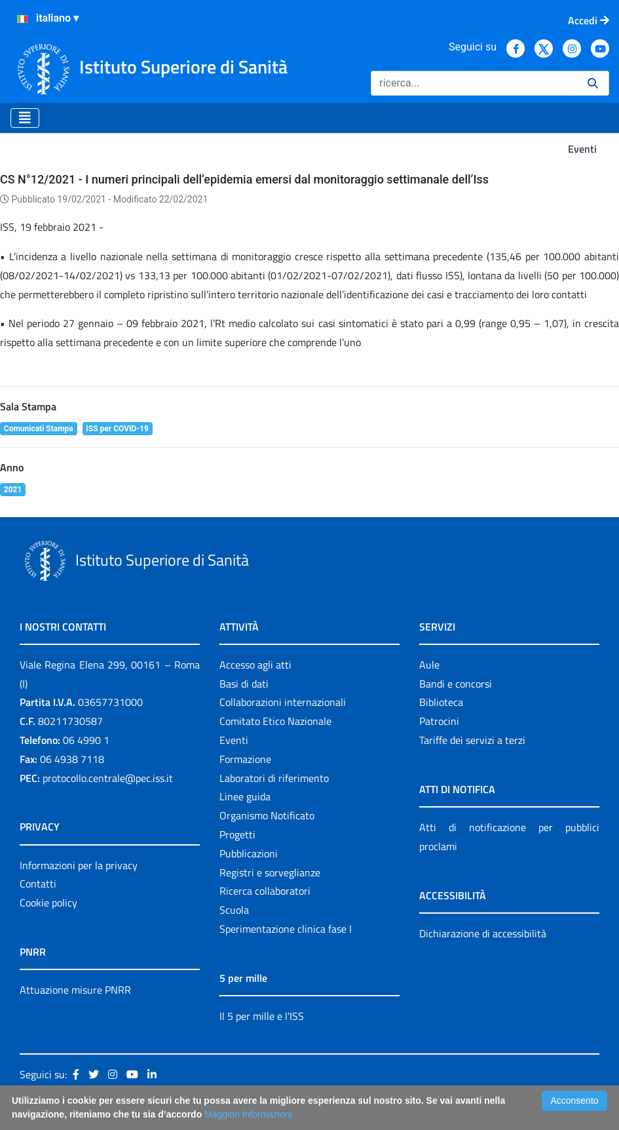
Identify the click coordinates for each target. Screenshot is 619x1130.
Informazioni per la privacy (79, 865)
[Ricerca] (474, 83)
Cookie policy (48, 902)
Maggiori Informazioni (248, 1114)
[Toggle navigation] (24, 118)
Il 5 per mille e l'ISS (261, 1016)
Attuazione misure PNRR (75, 990)
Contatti (38, 883)
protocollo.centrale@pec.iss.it (108, 778)
